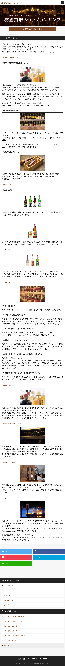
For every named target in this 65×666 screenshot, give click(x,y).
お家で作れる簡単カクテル (12, 640)
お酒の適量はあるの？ (10, 631)
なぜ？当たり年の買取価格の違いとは (15, 635)
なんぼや (6, 605)
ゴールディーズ (8, 585)
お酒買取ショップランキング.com (32, 659)
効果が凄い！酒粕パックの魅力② (14, 616)
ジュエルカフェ (8, 600)
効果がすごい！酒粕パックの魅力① (14, 621)
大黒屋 (6, 590)
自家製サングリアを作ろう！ (12, 626)
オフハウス (7, 595)
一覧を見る (7, 645)
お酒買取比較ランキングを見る (32, 29)
